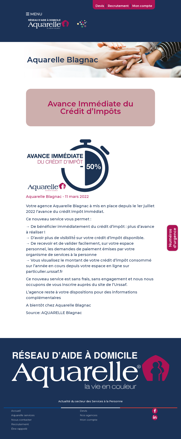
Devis (100, 6)
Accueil (16, 410)
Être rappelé (19, 428)
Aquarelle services (22, 415)
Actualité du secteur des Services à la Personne (90, 401)
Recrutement (118, 6)
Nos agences (88, 415)
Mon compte (142, 6)
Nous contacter (21, 419)
